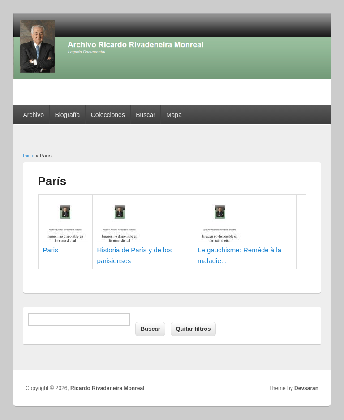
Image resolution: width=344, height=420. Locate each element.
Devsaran (306, 388)
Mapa (174, 114)
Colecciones (108, 114)
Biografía (67, 114)
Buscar (145, 114)
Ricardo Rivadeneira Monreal (107, 388)
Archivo (33, 114)
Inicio (28, 155)
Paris (50, 250)
